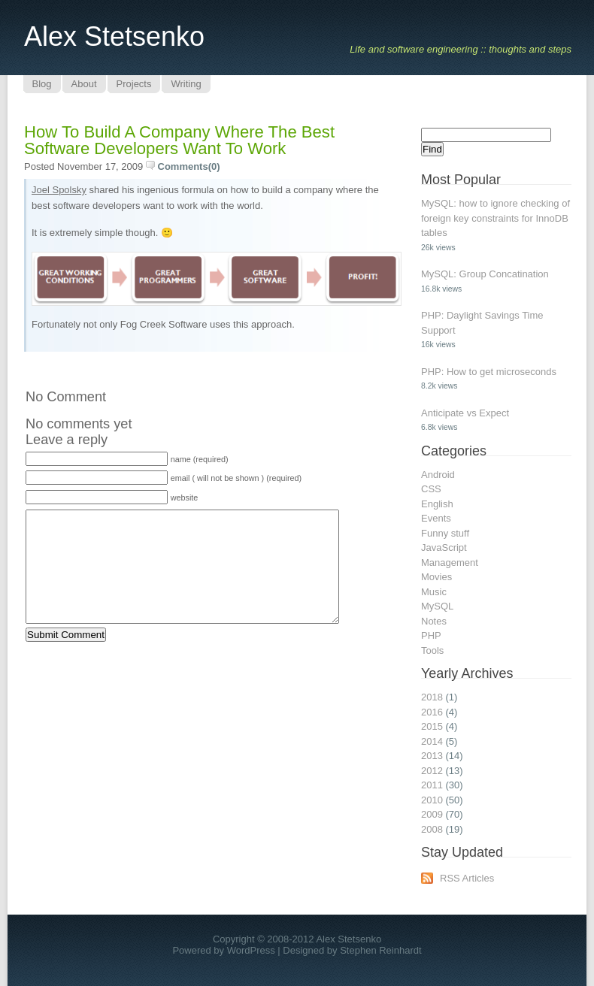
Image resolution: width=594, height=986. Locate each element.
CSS (431, 489)
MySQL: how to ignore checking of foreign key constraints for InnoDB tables (495, 218)
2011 (432, 785)
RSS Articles (467, 878)
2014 (432, 741)
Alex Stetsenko (114, 36)
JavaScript (444, 547)
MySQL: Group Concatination (485, 274)
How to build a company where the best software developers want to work (179, 140)
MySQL (437, 606)
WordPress (251, 950)
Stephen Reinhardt (380, 950)
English (437, 504)
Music (434, 591)
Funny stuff (445, 533)
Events (436, 518)
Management (449, 562)
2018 (432, 697)
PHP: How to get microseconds (488, 371)
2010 (432, 800)
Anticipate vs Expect (465, 413)
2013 (432, 755)
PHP (431, 635)
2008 (432, 829)
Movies (436, 576)
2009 (432, 814)
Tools (432, 650)
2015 (432, 726)
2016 (432, 712)
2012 (432, 770)
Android (438, 474)
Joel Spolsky (59, 189)
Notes (434, 621)
